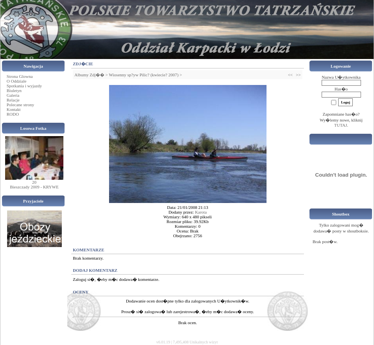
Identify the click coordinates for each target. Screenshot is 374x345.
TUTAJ (340, 125)
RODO (13, 114)
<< (290, 74)
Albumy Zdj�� (89, 74)
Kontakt (13, 109)
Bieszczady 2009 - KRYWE (34, 186)
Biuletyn (14, 90)
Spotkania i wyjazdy (24, 85)
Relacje (13, 100)
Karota (201, 212)
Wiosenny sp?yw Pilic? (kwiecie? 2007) (144, 74)
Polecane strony (20, 104)
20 (34, 182)
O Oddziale (16, 81)
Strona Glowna (20, 76)
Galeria (13, 95)
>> (298, 74)
